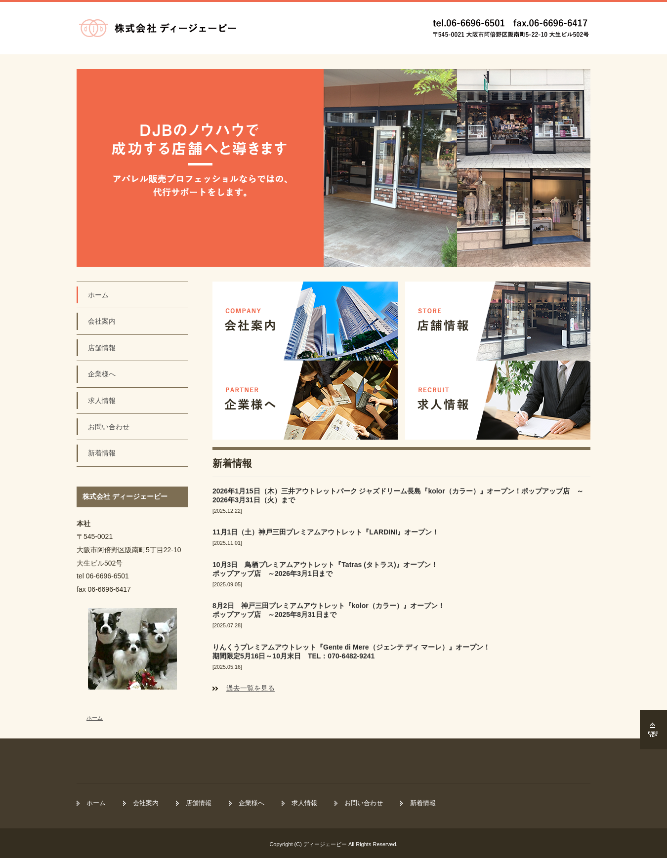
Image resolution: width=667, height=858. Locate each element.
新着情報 (102, 453)
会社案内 (102, 321)
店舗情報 (102, 348)
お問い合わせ (108, 427)
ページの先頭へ (653, 729)
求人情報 (102, 401)
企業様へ (102, 374)
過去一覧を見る (250, 688)
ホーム (98, 295)
